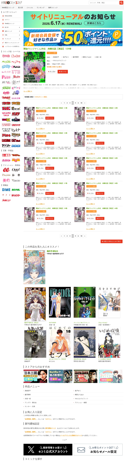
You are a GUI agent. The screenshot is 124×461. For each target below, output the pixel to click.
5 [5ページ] (75, 85)
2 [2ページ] (67, 85)
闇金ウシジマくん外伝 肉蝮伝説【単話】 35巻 (51, 140)
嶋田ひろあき (87, 39)
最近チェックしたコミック (78, 451)
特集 (46, 451)
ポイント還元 (52, 35)
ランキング (38, 451)
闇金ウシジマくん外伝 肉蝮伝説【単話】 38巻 (102, 165)
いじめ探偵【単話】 (105, 341)
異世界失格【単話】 (80, 341)
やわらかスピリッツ (59, 43)
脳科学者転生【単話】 (31, 305)
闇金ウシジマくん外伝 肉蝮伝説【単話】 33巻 (51, 115)
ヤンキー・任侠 (30, 389)
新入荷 (28, 451)
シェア (64, 422)
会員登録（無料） (31, 401)
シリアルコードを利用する (12, 28)
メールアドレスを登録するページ (71, 418)
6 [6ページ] (78, 85)
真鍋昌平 (56, 39)
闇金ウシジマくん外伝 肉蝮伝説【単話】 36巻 (102, 140)
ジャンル (55, 451)
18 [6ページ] (81, 85)
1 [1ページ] (64, 85)
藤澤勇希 (76, 39)
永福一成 (98, 39)
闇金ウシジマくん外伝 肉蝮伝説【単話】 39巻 (51, 190)
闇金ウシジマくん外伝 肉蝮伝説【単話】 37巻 (51, 165)
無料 (63, 451)
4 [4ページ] (72, 85)
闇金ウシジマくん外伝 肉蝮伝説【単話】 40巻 (102, 190)
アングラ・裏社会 (31, 385)
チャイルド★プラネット (82, 305)
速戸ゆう (66, 39)
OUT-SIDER (52, 305)
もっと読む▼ (28, 73)
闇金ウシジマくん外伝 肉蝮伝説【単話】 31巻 (51, 90)
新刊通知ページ (50, 410)
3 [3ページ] (69, 85)
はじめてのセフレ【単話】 (58, 341)
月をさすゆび (102, 305)
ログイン (48, 401)
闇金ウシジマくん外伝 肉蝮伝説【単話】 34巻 (102, 115)
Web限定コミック (9, 5)
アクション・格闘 (81, 385)
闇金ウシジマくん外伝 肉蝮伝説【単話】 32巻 (102, 90)
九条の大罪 (28, 341)
